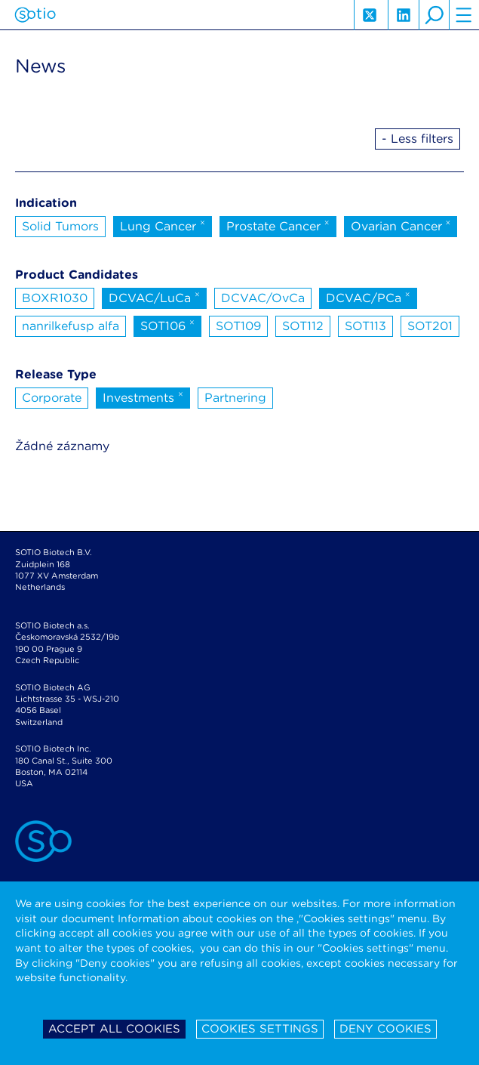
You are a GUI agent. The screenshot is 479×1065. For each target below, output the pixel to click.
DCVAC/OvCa (263, 298)
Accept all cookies (114, 1029)
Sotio (35, 15)
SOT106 (167, 324)
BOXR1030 (55, 298)
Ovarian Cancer (401, 225)
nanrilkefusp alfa (70, 326)
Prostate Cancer (278, 225)
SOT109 (238, 326)
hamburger (464, 15)
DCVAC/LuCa (154, 297)
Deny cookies (385, 1029)
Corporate (51, 397)
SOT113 (365, 326)
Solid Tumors (60, 226)
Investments (143, 396)
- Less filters (417, 138)
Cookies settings (259, 1029)
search (434, 15)
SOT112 (303, 326)
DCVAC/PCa (368, 297)
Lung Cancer (162, 225)
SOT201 (430, 326)
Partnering (235, 397)
